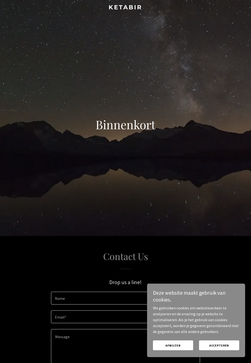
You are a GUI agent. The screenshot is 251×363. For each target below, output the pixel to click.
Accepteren (219, 345)
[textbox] (125, 298)
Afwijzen (173, 345)
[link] (125, 7)
